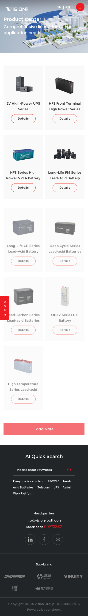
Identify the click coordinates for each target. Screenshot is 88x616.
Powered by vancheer (43, 610)
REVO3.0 (53, 481)
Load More (44, 431)
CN (59, 7)
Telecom (43, 487)
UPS (56, 487)
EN (68, 7)
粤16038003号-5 (68, 604)
